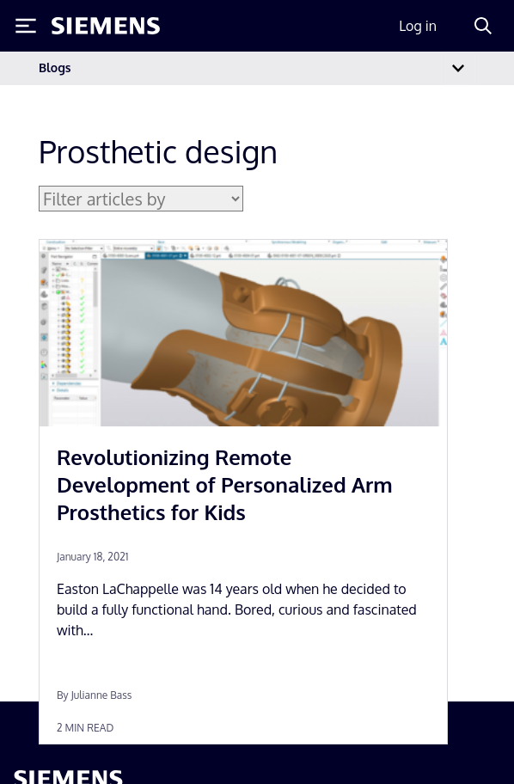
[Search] (483, 26)
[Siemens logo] (106, 25)
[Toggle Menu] (26, 26)
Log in (418, 25)
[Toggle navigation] (458, 68)
